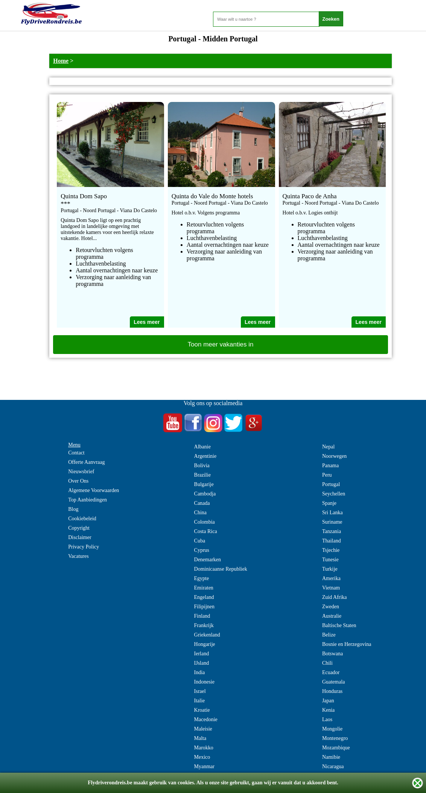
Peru (327, 475)
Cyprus (201, 550)
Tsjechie (330, 550)
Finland (202, 616)
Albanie (202, 447)
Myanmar (204, 766)
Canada (202, 503)
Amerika (331, 578)
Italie (199, 700)
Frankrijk (204, 625)
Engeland (204, 597)
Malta (200, 738)
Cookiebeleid (82, 518)
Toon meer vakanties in (221, 344)
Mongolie (332, 729)
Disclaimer (79, 537)
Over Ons (78, 481)
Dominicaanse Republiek (220, 569)
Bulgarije (204, 484)
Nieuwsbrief (81, 471)
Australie (331, 616)
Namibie (331, 757)
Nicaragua (333, 766)
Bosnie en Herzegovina (346, 644)
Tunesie (330, 559)
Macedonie (206, 719)
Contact (76, 453)
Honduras (332, 691)
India (199, 672)
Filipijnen (204, 606)
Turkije (330, 569)
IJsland (201, 663)
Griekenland (207, 635)
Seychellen (333, 494)
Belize (329, 635)
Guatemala (333, 682)
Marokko (203, 747)
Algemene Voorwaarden (93, 490)
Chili (327, 663)
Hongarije (204, 644)
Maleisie (203, 729)
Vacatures (78, 556)
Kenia (328, 710)
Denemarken (207, 559)
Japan (328, 700)
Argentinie (205, 456)
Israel (200, 691)
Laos (327, 719)
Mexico (202, 757)
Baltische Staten (339, 625)
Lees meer (147, 322)
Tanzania (331, 531)
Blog (73, 509)
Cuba (199, 541)
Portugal (331, 484)
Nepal (328, 447)
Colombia (204, 522)
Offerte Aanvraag (86, 462)
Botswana (332, 653)
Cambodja (205, 494)
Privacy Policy (83, 547)
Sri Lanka (332, 512)
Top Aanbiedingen (87, 500)
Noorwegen (334, 456)
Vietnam (331, 588)
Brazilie (202, 475)
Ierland (201, 653)
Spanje (329, 503)
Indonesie (204, 682)
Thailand (331, 541)
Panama (330, 465)
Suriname (332, 522)
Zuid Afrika (334, 597)
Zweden (330, 606)
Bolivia (202, 465)
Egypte (201, 578)
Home (60, 61)
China (200, 512)
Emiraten (203, 588)
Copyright (79, 528)
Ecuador (331, 672)
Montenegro (335, 738)
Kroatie (202, 710)
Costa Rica (205, 531)
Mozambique (336, 747)
